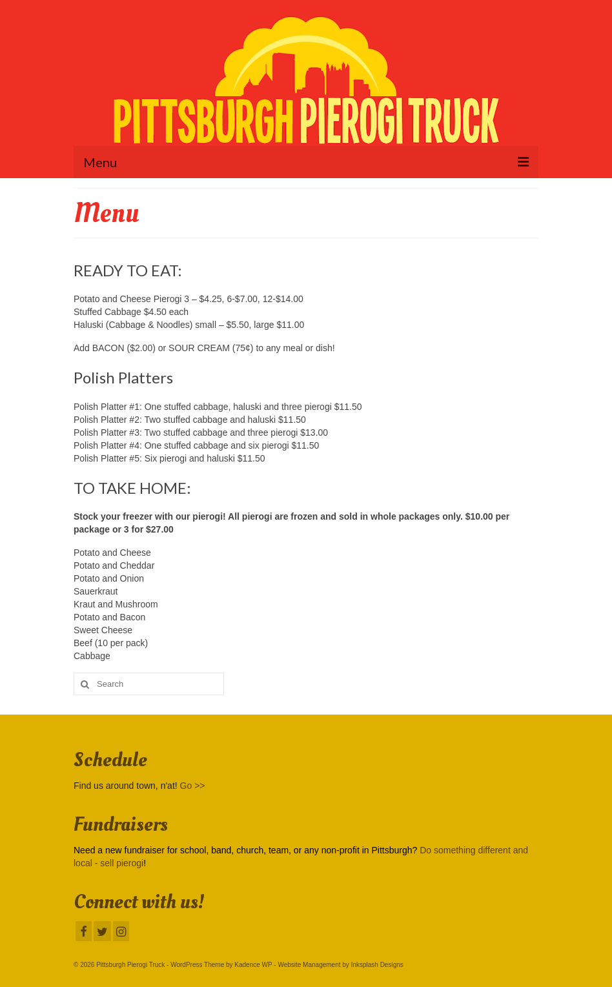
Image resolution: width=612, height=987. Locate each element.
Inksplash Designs (377, 964)
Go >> (192, 785)
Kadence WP (253, 964)
